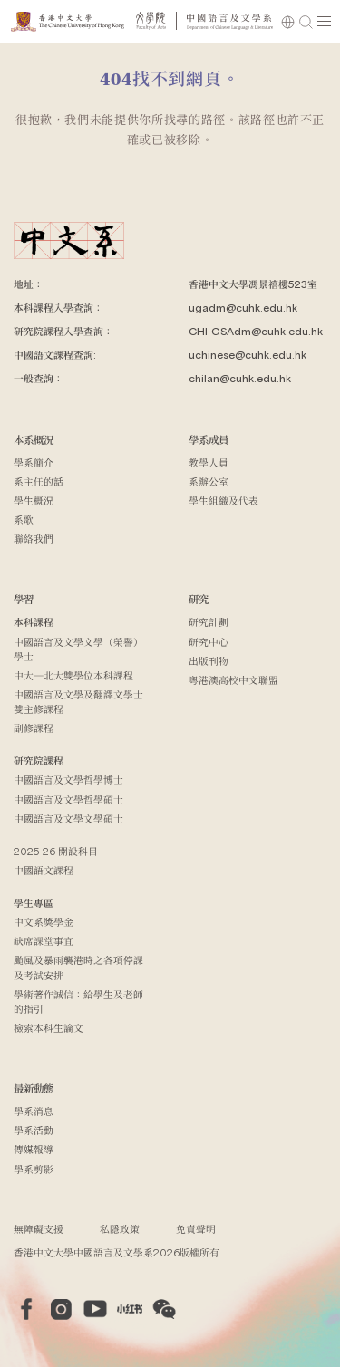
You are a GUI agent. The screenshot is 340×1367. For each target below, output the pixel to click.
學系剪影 (33, 1169)
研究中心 (208, 642)
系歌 (24, 519)
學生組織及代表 (223, 500)
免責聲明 (196, 1229)
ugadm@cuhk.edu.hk (243, 307)
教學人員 (208, 462)
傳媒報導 (33, 1149)
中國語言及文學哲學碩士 (68, 799)
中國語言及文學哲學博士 (68, 779)
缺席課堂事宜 (43, 941)
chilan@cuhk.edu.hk (240, 378)
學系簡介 (33, 462)
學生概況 (33, 500)
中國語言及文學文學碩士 (68, 818)
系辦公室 (208, 481)
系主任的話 (38, 481)
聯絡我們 (33, 538)
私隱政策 (120, 1229)
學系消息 (33, 1111)
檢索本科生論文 (48, 1028)
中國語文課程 (43, 870)
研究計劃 (208, 622)
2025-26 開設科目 (56, 851)
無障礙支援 (38, 1229)
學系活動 (33, 1130)
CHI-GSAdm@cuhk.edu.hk (256, 331)
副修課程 (33, 728)
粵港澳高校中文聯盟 (233, 680)
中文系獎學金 (43, 922)
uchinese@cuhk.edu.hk (247, 354)
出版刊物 (208, 661)
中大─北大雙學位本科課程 (73, 675)
